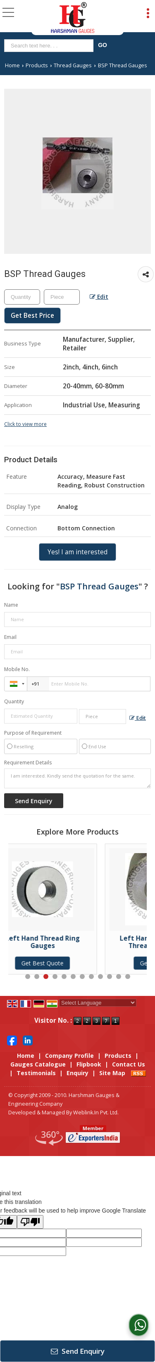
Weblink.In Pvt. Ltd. (96, 1112)
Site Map (112, 1073)
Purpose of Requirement (33, 733)
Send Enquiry (78, 1351)
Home (12, 65)
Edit (99, 296)
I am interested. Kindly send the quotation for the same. (77, 778)
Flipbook (88, 1064)
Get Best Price (32, 315)
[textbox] (50, 45)
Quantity (14, 701)
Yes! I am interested (77, 552)
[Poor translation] (30, 1222)
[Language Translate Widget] (97, 1003)
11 (118, 976)
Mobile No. (17, 669)
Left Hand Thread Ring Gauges (64, 942)
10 (109, 976)
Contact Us (128, 1064)
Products (37, 65)
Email (10, 637)
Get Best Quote (64, 963)
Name (11, 604)
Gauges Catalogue (38, 1064)
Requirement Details (28, 763)
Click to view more (25, 424)
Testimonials (36, 1073)
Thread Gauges (73, 65)
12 (127, 976)
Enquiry (77, 1073)
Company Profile (69, 1055)
